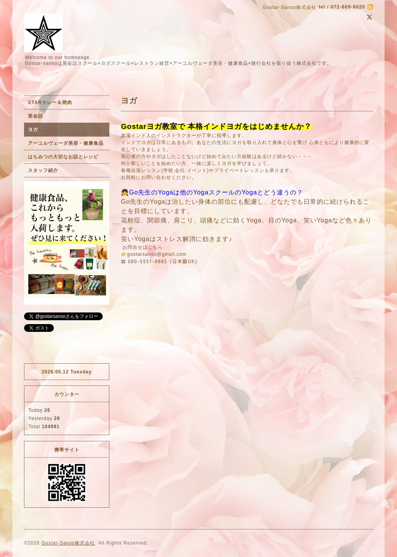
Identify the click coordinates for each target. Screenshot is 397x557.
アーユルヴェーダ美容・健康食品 (66, 143)
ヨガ (33, 129)
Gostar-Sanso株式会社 (68, 543)
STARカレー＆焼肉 (50, 102)
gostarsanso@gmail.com (156, 254)
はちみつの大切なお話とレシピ (63, 157)
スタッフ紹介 (43, 170)
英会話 (35, 116)
